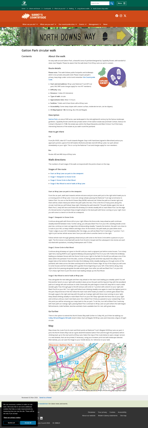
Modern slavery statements (108, 416)
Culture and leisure (34, 8)
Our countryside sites (67, 24)
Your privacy (102, 412)
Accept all (28, 423)
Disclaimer (91, 412)
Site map (123, 416)
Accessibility (122, 412)
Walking (71, 8)
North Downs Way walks (100, 8)
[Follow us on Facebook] (116, 15)
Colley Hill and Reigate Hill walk (60, 318)
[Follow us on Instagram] (121, 15)
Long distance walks (83, 8)
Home (23, 8)
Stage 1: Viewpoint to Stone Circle (63, 177)
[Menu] (121, 3)
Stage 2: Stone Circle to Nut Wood (63, 180)
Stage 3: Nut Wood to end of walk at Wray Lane (67, 184)
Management (94, 24)
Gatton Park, (53, 119)
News (105, 24)
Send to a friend (45, 398)
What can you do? (59, 8)
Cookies (112, 412)
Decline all (11, 423)
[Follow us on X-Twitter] (125, 15)
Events (81, 24)
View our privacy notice (12, 417)
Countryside (47, 8)
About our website (88, 416)
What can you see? (47, 24)
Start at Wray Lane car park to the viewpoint (66, 173)
